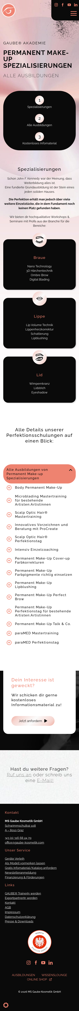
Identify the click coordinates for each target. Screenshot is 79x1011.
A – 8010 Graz (14, 830)
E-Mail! (45, 780)
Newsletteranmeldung (20, 872)
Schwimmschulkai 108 (20, 825)
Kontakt (10, 902)
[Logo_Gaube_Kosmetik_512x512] (8, 5)
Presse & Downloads (19, 921)
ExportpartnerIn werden (21, 898)
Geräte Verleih (14, 858)
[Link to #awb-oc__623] (73, 13)
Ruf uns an (19, 774)
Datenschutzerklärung (20, 917)
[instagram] (56, 5)
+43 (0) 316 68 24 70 (18, 838)
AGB (8, 907)
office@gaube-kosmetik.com (24, 842)
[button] (39, 473)
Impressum (12, 912)
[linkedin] (75, 5)
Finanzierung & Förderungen (24, 877)
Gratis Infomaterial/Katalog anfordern (31, 868)
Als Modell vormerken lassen (25, 863)
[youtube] (69, 5)
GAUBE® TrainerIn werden (23, 893)
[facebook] (62, 5)
